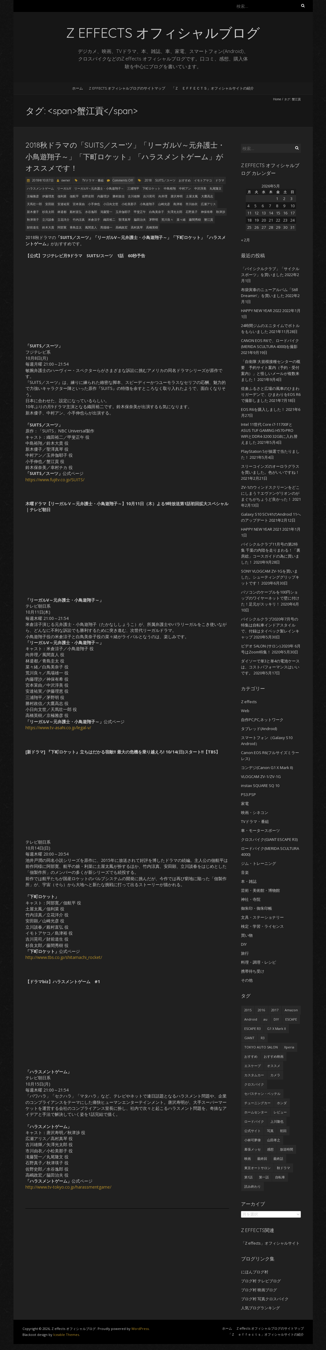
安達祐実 (63, 204)
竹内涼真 (79, 219)
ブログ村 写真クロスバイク (265, 1298)
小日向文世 (110, 204)
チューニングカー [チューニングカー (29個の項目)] (257, 1103)
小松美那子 (129, 204)
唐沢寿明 (177, 196)
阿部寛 (61, 227)
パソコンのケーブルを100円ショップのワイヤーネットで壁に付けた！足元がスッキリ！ (270, 598)
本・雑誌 (249, 881)
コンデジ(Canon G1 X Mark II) (267, 767)
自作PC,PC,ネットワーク (262, 719)
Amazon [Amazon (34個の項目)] (291, 1010)
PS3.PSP (248, 794)
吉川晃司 (149, 196)
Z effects (249, 701)
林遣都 (61, 212)
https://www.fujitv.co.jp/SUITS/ (54, 479)
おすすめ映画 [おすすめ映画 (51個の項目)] (273, 1056)
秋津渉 (220, 212)
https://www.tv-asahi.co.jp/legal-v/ (58, 727)
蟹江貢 (208, 219)
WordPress (140, 1328)
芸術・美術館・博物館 (260, 890)
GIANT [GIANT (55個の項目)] (249, 1038)
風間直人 (91, 227)
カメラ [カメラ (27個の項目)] (275, 1075)
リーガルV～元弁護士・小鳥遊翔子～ (99, 188)
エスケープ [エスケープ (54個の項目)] (252, 1065)
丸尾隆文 (216, 188)
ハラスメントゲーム (40, 188)
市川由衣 (192, 204)
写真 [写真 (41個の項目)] (270, 1130)
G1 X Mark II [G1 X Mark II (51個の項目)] (276, 1028)
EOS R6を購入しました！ (263, 409)
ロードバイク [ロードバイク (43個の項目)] (254, 1121)
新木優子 (33, 212)
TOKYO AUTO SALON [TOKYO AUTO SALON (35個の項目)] (261, 1047)
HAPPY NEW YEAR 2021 (261, 529)
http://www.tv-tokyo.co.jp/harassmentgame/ (68, 1187)
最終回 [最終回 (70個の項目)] (262, 1158)
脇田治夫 (140, 219)
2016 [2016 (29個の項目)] (261, 1010)
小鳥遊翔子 (147, 204)
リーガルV (64, 188)
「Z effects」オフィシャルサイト (270, 1243)
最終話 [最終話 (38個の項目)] (278, 1158)
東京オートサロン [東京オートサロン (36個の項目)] (257, 1168)
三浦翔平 (133, 188)
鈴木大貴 (48, 227)
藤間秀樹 (195, 219)
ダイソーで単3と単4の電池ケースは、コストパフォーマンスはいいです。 (270, 667)
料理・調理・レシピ (258, 962)
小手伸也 (94, 204)
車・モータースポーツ (260, 830)
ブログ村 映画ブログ (259, 1290)
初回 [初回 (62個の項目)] (283, 1130)
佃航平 (74, 196)
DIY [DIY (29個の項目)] (276, 1019)
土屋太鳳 (192, 196)
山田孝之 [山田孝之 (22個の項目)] (273, 1140)
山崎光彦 (164, 204)
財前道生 (33, 227)
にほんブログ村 (254, 1272)
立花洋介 (63, 219)
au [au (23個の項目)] (265, 1019)
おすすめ (185, 180)
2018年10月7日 (42, 180)
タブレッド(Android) (259, 728)
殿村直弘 (76, 212)
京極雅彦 (33, 196)
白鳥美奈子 (156, 212)
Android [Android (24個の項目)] (250, 1019)
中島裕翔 (170, 188)
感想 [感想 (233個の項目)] (270, 1149)
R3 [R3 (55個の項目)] (263, 1038)
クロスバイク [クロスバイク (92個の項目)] (254, 1084)
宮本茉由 (79, 204)
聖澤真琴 (125, 219)
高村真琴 (137, 227)
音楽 (245, 872)
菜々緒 (181, 219)
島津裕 (177, 204)
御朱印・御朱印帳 (256, 908)
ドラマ (219, 180)
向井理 (162, 196)
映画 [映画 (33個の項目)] (247, 1158)
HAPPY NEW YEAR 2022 (261, 310)
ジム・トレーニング (258, 863)
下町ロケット (151, 188)
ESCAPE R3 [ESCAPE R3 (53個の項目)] (252, 1028)
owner (65, 180)
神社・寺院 (250, 899)
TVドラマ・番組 (93, 180)
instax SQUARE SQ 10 (260, 785)
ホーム (77, 88)
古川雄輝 (134, 196)
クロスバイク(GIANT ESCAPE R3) (269, 839)
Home (277, 99)
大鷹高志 (207, 196)
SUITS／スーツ (165, 180)
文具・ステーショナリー (262, 917)
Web (245, 710)
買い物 (247, 935)
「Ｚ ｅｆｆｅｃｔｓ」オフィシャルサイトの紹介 (212, 88)
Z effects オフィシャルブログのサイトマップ (127, 88)
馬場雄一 (106, 227)
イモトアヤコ (203, 180)
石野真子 (192, 212)
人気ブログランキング (260, 1307)
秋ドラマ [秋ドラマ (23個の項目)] (283, 1168)
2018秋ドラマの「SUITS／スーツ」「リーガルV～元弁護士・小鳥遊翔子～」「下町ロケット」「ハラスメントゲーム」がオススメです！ (125, 156)
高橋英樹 (152, 227)
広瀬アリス (208, 204)
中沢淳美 (200, 188)
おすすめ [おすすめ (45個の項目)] (250, 1056)
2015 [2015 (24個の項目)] (247, 1010)
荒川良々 (167, 219)
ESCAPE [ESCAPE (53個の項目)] (291, 1019)
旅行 (245, 953)
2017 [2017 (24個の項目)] (274, 1010)
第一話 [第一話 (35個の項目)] (264, 1177)
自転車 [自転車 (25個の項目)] (280, 1177)
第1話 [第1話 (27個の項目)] (248, 1177)
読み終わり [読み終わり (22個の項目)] (252, 1186)
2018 (148, 180)
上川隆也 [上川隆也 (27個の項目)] (276, 1121)
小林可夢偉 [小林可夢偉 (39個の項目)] (252, 1140)
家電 (245, 803)
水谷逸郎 (91, 212)
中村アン (185, 188)
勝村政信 (119, 196)
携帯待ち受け (252, 971)
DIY (244, 944)
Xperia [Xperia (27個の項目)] (289, 1047)
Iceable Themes (66, 1334)
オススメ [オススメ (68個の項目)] (273, 1065)
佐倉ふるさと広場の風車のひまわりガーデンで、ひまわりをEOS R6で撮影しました (271, 394)
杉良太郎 (48, 212)
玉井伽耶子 (123, 212)
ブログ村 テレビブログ (261, 1281)
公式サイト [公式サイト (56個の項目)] (252, 1130)
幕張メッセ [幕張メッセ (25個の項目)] (252, 1149)
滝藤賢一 (106, 212)
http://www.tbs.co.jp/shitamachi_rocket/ (63, 957)
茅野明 (153, 219)
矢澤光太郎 (174, 212)
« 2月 (245, 240)
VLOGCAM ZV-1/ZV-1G (261, 776)
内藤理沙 (103, 196)
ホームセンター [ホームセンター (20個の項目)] (255, 1112)
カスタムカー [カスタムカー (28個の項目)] (254, 1075)
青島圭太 (76, 227)
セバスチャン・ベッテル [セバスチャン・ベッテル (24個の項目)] (262, 1093)
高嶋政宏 (122, 227)
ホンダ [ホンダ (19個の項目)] (282, 1103)
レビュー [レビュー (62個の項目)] (280, 1112)
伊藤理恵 (48, 196)
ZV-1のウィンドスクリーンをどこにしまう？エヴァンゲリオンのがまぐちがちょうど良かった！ (270, 493)
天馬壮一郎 (34, 204)
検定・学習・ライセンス (262, 926)
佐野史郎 (88, 196)
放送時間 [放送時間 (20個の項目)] (286, 1149)
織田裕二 (109, 219)
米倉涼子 (94, 219)
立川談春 (48, 219)
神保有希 (207, 212)
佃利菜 (61, 196)
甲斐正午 (140, 212)
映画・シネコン (254, 812)
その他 (247, 980)
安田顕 (49, 204)
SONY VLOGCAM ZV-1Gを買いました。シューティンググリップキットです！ (270, 577)
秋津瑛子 (33, 219)
